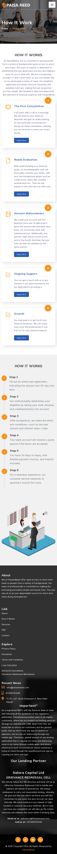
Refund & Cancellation (12, 670)
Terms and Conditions (12, 659)
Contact (6, 635)
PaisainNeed (28, 849)
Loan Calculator (9, 665)
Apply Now (21, 140)
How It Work (19, 28)
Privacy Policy (9, 648)
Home (5, 28)
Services (6, 624)
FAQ (4, 630)
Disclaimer (7, 654)
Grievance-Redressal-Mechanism (18, 674)
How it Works (8, 619)
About (4, 613)
